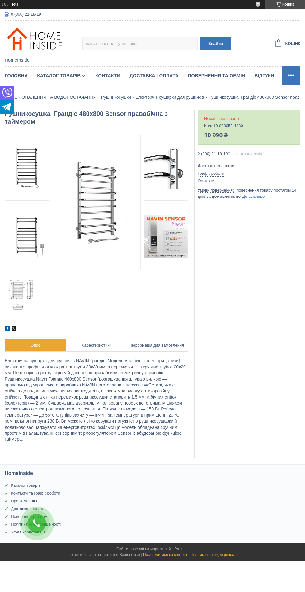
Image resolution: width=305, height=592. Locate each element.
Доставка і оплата (153, 75)
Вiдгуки (264, 75)
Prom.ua (182, 549)
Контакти (107, 75)
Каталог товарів (25, 485)
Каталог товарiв (59, 75)
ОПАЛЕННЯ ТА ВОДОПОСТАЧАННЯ (59, 97)
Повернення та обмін (216, 75)
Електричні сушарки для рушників (169, 97)
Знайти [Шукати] (215, 43)
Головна (16, 75)
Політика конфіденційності (213, 554)
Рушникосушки (116, 97)
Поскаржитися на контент (165, 554)
